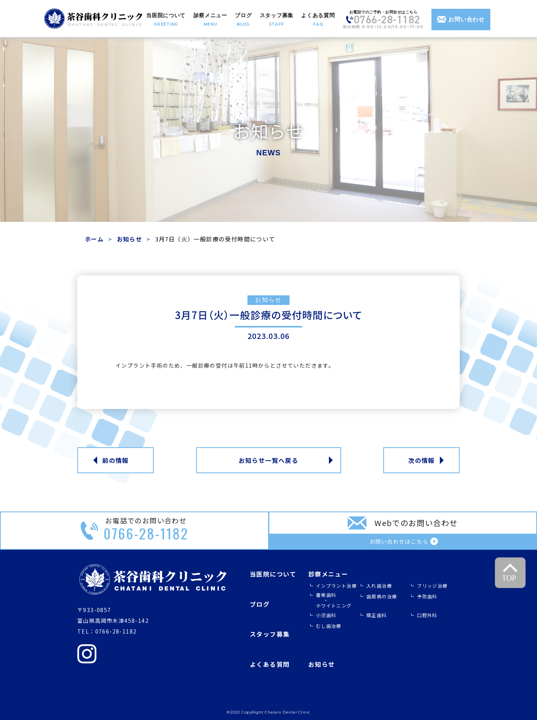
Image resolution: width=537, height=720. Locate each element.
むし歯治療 (329, 625)
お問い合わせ (461, 19)
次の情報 (421, 460)
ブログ (260, 604)
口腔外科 (427, 615)
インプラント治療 (336, 585)
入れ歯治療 (379, 585)
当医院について (273, 573)
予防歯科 (427, 596)
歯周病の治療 (381, 596)
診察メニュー (328, 573)
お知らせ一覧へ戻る (269, 460)
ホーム (94, 239)
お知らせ (129, 239)
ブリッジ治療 (432, 585)
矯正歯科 (376, 615)
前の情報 (115, 460)
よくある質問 (270, 664)
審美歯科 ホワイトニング (334, 600)
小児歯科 (326, 615)
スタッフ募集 (270, 634)
